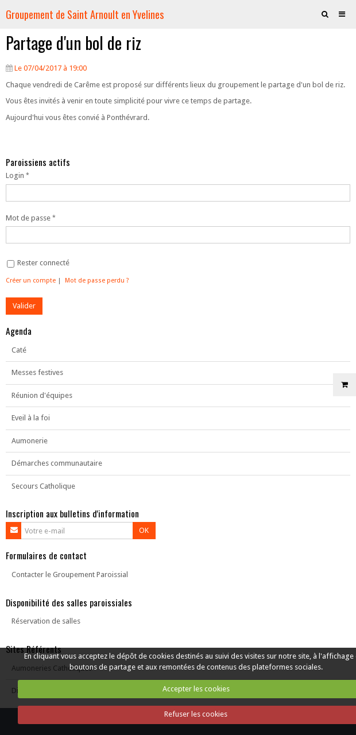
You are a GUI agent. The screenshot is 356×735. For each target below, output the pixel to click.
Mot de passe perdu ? (97, 280)
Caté (18, 350)
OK (144, 530)
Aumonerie (29, 440)
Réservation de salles (45, 621)
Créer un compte (31, 280)
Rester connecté (38, 263)
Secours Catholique (43, 486)
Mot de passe (28, 218)
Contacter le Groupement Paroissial (69, 574)
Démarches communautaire (56, 463)
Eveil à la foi (30, 417)
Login (15, 175)
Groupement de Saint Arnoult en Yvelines (85, 14)
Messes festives (37, 372)
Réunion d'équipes (41, 395)
